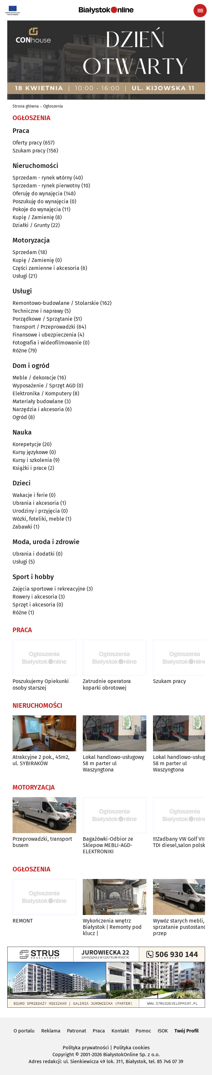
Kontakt (120, 1031)
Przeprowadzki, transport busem (42, 842)
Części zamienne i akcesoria (46, 268)
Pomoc (143, 1031)
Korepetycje (27, 444)
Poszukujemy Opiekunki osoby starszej (41, 684)
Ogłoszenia (53, 106)
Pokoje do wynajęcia (37, 209)
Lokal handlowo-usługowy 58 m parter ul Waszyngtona (113, 763)
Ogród (20, 417)
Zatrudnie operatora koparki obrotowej (107, 684)
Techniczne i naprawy (38, 311)
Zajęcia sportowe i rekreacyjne (49, 589)
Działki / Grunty (31, 225)
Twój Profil (186, 1031)
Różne (20, 350)
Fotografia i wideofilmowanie (47, 343)
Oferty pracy (27, 143)
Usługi (20, 276)
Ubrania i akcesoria (36, 503)
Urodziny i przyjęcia (36, 511)
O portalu (24, 1031)
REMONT (23, 921)
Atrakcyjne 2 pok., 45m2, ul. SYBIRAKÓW (41, 760)
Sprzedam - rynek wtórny (42, 178)
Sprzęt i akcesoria (34, 605)
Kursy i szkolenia (32, 460)
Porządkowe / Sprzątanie (43, 319)
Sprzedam (25, 252)
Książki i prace (30, 468)
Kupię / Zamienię (33, 217)
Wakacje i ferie (30, 495)
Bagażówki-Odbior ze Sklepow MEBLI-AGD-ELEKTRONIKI (108, 845)
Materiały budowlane (38, 401)
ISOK (163, 1031)
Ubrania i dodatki (34, 554)
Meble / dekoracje (34, 378)
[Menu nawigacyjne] (200, 10)
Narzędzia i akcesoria (38, 409)
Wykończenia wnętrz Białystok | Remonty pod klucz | (112, 927)
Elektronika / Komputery (42, 393)
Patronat (76, 1031)
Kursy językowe (30, 452)
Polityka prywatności (86, 1048)
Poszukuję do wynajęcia (41, 201)
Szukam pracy (29, 150)
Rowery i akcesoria (35, 597)
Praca (99, 1031)
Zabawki (22, 527)
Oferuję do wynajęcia (38, 193)
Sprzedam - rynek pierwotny (46, 185)
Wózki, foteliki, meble (38, 519)
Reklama (50, 1031)
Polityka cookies (131, 1048)
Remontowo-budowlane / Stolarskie (56, 303)
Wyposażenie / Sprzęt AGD (44, 385)
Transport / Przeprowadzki (44, 327)
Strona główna (26, 106)
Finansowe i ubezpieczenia (44, 335)
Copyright (63, 1055)
